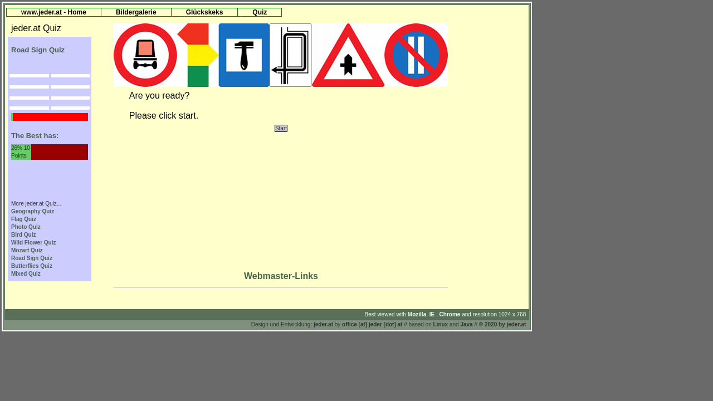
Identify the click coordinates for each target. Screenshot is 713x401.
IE (432, 314)
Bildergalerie (136, 12)
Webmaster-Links (281, 276)
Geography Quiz (32, 211)
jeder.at (323, 324)
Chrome (450, 314)
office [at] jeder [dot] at (372, 324)
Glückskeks (204, 12)
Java (466, 324)
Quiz (259, 12)
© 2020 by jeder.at (502, 324)
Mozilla (417, 314)
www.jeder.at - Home (53, 12)
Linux (440, 324)
